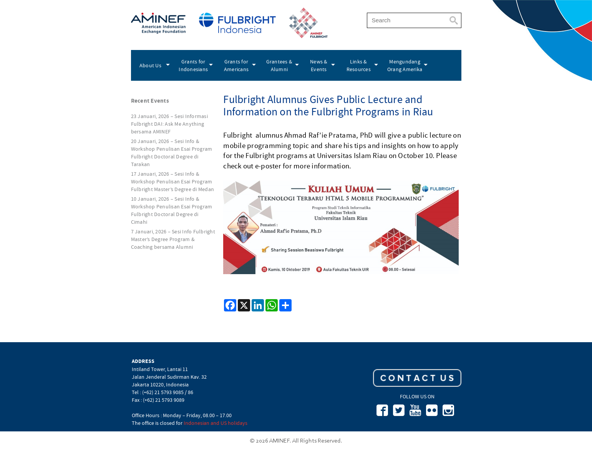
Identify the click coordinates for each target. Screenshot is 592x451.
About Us (150, 65)
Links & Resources (359, 65)
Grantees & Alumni (279, 65)
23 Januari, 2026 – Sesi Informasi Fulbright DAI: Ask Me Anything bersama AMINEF (169, 124)
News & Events (319, 65)
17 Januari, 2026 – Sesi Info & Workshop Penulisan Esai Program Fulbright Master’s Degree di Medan (172, 181)
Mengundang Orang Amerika (404, 65)
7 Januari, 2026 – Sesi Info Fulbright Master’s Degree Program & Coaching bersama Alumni (173, 239)
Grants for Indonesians (193, 65)
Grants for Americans (236, 65)
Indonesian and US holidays (215, 422)
